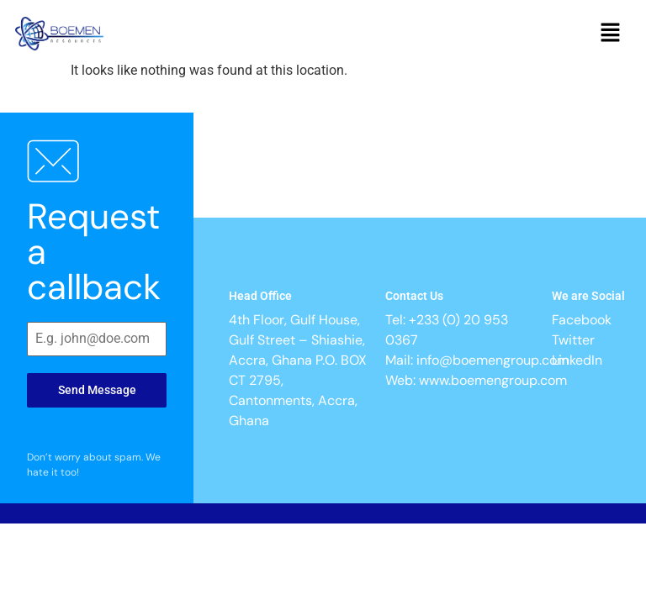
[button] (610, 33)
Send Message (97, 390)
